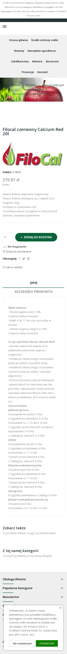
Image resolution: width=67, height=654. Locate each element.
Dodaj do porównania (17, 252)
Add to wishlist (13, 267)
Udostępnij (19, 258)
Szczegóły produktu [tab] (34, 291)
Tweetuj (23, 258)
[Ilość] (8, 237)
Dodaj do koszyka (37, 237)
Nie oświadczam (22, 643)
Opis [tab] (33, 283)
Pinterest (28, 258)
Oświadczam (46, 643)
